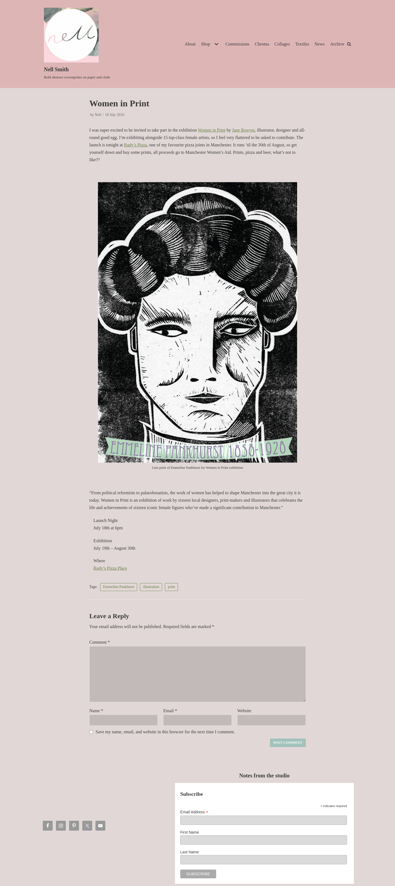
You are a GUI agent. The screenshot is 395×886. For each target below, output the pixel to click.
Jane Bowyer (243, 130)
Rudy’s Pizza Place (110, 568)
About (190, 44)
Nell (98, 115)
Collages (282, 44)
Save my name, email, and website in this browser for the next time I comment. (165, 731)
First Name (189, 832)
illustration (151, 587)
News (320, 44)
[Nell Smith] (77, 44)
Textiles (302, 44)
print (171, 587)
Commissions (237, 44)
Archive (337, 44)
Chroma (262, 44)
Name (96, 710)
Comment (99, 642)
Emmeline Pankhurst (118, 587)
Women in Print (211, 130)
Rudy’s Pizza (135, 145)
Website (244, 710)
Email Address (194, 812)
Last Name (189, 852)
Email (170, 710)
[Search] (349, 44)
